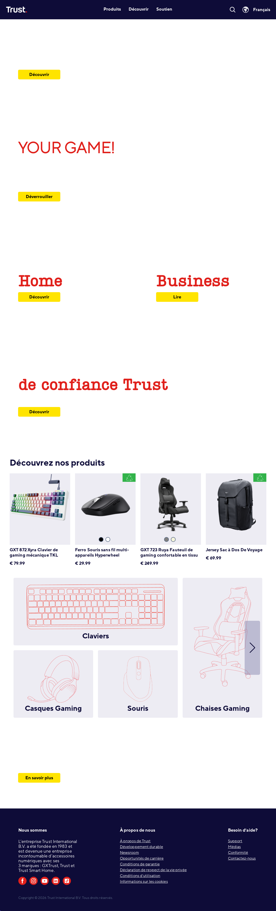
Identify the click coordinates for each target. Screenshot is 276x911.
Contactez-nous (242, 858)
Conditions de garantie (140, 864)
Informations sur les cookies (144, 881)
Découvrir (39, 74)
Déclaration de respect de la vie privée (153, 870)
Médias (234, 846)
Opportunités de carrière (142, 858)
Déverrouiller (39, 197)
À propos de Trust (135, 841)
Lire (177, 297)
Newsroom (129, 852)
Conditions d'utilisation (140, 875)
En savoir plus (39, 778)
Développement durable (141, 846)
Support (235, 841)
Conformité (238, 852)
